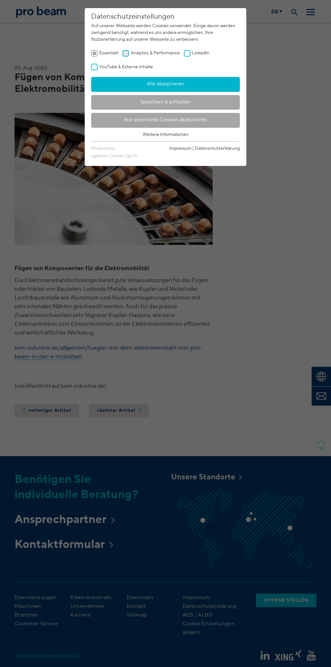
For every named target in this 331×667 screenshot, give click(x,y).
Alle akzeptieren (165, 84)
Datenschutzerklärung (217, 148)
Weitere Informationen (165, 134)
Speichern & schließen (165, 102)
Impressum (180, 148)
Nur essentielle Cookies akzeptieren (165, 120)
